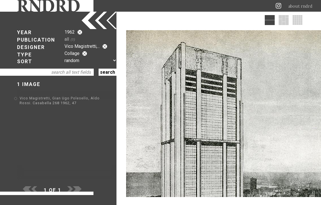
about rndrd (300, 6)
